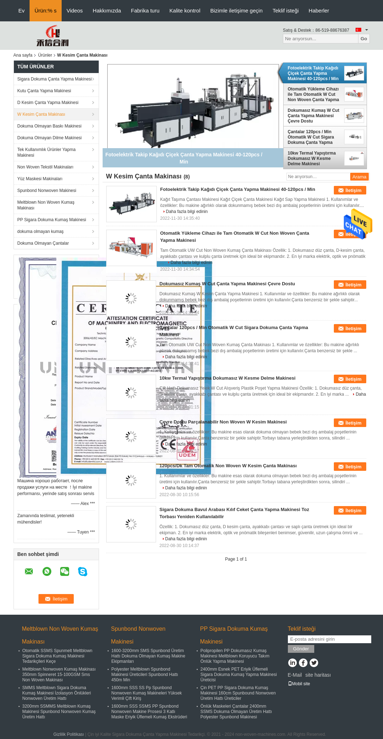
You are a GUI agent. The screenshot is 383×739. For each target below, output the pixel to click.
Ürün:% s (46, 10)
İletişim (354, 190)
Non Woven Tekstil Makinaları (45, 167)
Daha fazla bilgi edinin (187, 211)
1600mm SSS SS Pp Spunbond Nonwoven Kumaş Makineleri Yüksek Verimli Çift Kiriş (147, 693)
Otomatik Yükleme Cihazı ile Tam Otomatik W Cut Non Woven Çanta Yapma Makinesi (313, 94)
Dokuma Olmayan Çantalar (43, 243)
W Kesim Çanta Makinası (41, 114)
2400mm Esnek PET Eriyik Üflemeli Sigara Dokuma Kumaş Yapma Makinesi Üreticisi (239, 674)
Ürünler (45, 55)
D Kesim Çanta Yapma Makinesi (48, 102)
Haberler (319, 10)
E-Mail (295, 675)
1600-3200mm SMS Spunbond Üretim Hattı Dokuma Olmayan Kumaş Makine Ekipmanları (148, 656)
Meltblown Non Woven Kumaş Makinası (46, 205)
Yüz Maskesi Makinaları (40, 178)
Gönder (301, 648)
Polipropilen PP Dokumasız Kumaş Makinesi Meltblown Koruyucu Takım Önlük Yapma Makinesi (235, 656)
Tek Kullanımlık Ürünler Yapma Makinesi (46, 152)
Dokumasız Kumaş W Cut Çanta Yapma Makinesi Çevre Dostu (314, 116)
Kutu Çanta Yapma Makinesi (44, 90)
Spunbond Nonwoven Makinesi (46, 190)
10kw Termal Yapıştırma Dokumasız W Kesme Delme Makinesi (312, 158)
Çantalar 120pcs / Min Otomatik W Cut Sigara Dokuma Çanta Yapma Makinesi (311, 137)
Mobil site (299, 683)
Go (364, 38)
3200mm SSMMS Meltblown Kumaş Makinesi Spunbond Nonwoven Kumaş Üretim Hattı (59, 711)
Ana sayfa (23, 55)
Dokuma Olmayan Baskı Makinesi (49, 126)
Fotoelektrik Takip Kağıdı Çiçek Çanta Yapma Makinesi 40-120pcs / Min (313, 73)
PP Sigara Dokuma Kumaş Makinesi (51, 219)
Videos (75, 10)
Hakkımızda (107, 10)
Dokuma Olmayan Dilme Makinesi (49, 137)
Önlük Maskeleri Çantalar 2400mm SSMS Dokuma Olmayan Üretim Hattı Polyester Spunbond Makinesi (236, 711)
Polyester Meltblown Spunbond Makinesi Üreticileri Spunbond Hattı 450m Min (145, 674)
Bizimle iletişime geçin (236, 10)
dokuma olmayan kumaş (40, 231)
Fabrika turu (145, 10)
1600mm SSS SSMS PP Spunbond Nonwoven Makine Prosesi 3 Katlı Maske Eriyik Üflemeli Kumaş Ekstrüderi (149, 711)
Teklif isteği (286, 10)
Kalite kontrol (185, 10)
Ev (22, 10)
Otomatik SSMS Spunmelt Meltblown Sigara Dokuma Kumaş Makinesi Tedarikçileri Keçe (57, 656)
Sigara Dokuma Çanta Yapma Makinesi (54, 79)
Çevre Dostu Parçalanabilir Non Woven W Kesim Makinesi (223, 422)
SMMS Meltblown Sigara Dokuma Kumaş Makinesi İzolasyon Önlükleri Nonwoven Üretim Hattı (56, 693)
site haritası (318, 675)
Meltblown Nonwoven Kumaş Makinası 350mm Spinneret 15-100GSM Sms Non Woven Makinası (59, 674)
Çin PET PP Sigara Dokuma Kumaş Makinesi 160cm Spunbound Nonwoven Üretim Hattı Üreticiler (238, 693)
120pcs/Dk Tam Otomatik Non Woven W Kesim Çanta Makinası (228, 465)
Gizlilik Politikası (68, 734)
